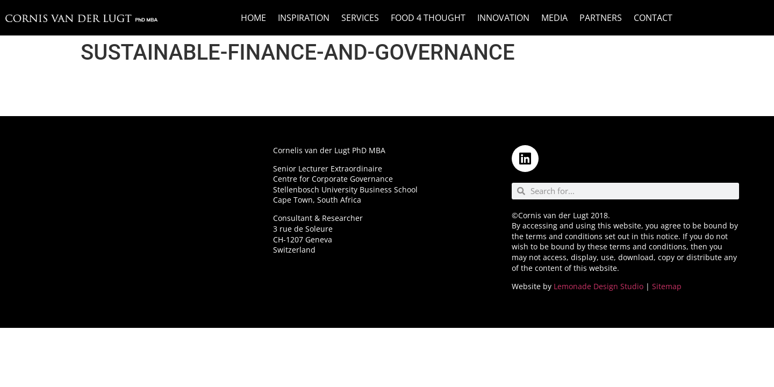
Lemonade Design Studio (598, 286)
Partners (600, 18)
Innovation (503, 18)
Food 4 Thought (428, 18)
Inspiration (303, 18)
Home (253, 18)
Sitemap (667, 286)
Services (360, 18)
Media (554, 18)
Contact (653, 18)
